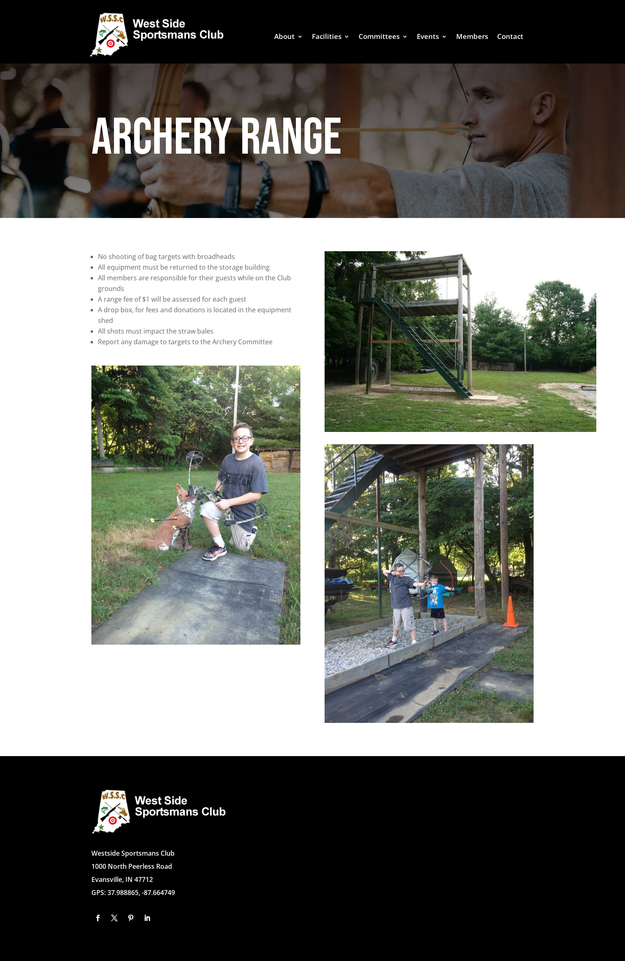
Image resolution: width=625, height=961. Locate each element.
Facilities (326, 37)
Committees (379, 37)
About (284, 37)
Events (428, 37)
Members (472, 37)
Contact (510, 37)
